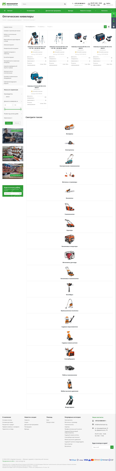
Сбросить (17, 123)
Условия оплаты (7, 420)
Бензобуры (69, 294)
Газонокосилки (69, 214)
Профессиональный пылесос (73, 429)
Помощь (49, 417)
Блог (48, 420)
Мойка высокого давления (73, 439)
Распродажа (27, 427)
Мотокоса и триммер (71, 422)
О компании (6, 417)
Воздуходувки (69, 407)
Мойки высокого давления (69, 391)
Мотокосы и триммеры (69, 182)
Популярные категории (73, 417)
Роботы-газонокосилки (69, 375)
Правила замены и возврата (10, 427)
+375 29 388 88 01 (79, 3)
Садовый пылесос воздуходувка (74, 442)
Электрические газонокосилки (70, 166)
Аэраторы (70, 230)
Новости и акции (30, 417)
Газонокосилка (69, 424)
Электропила (68, 420)
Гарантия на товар (7, 429)
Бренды (26, 429)
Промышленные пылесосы (69, 310)
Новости (26, 420)
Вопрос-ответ (50, 422)
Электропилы (69, 150)
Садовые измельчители (69, 343)
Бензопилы (69, 198)
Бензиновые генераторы (70, 246)
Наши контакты (97, 417)
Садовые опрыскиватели (70, 327)
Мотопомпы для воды (70, 262)
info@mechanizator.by (101, 424)
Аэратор (67, 427)
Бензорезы (69, 134)
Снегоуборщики (69, 359)
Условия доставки (7, 422)
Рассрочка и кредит (8, 424)
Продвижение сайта (8, 461)
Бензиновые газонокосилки (70, 278)
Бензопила (68, 446)
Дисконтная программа (31, 424)
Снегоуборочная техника (72, 437)
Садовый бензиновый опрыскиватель (71, 432)
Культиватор (68, 444)
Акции (26, 422)
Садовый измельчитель (72, 435)
